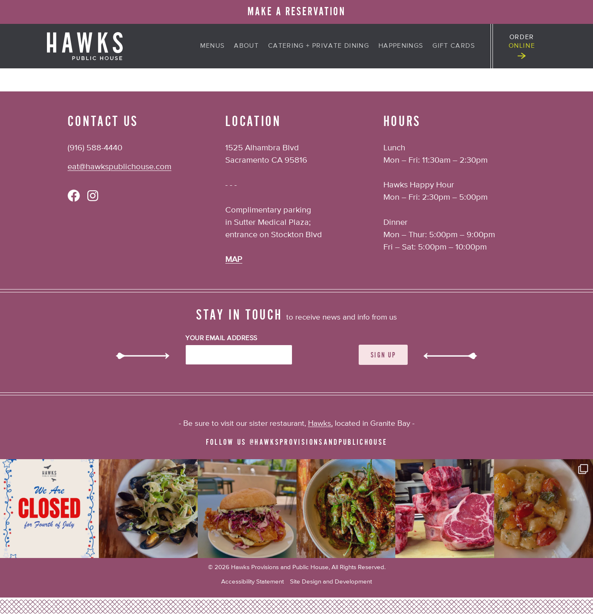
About (246, 46)
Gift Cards (453, 46)
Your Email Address (221, 338)
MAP (233, 259)
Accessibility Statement (252, 582)
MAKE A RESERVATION (296, 12)
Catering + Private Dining (318, 46)
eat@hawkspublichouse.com (119, 167)
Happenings (400, 46)
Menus (212, 46)
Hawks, (320, 423)
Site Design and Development (331, 582)
